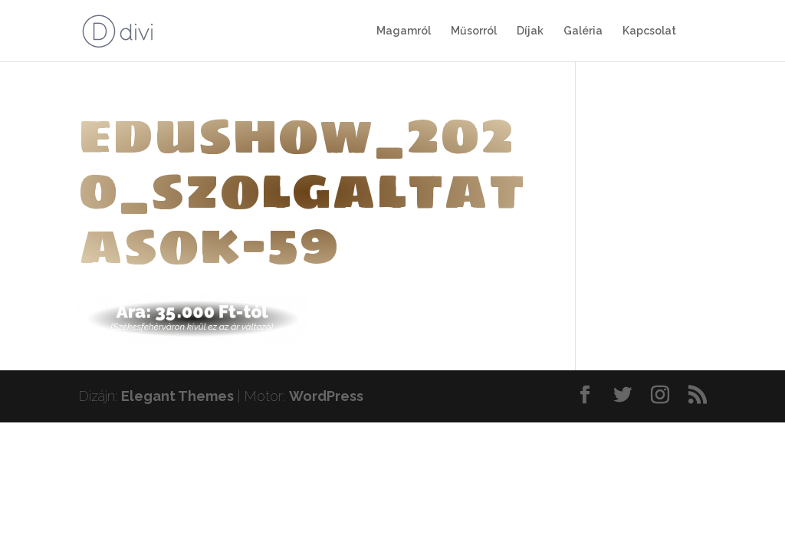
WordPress (326, 396)
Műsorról (474, 31)
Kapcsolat (649, 31)
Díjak (530, 31)
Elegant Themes (177, 396)
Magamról (403, 31)
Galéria (583, 31)
